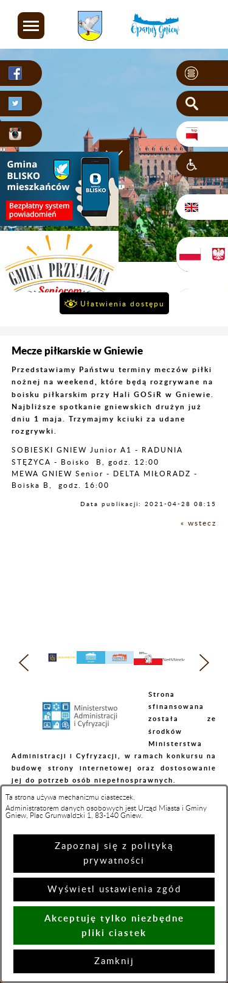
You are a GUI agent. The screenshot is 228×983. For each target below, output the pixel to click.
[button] (31, 25)
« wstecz (198, 523)
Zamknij (114, 961)
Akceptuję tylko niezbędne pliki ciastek (114, 925)
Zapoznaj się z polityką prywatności (114, 853)
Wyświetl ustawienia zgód (114, 889)
